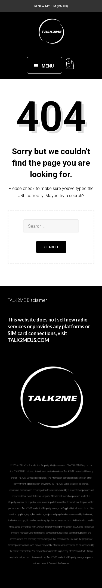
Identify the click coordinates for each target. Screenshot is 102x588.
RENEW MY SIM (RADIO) (51, 6)
